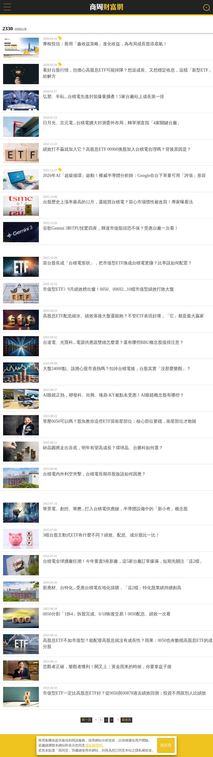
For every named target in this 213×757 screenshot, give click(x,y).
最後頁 (126, 719)
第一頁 (86, 719)
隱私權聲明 (94, 745)
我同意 (166, 745)
